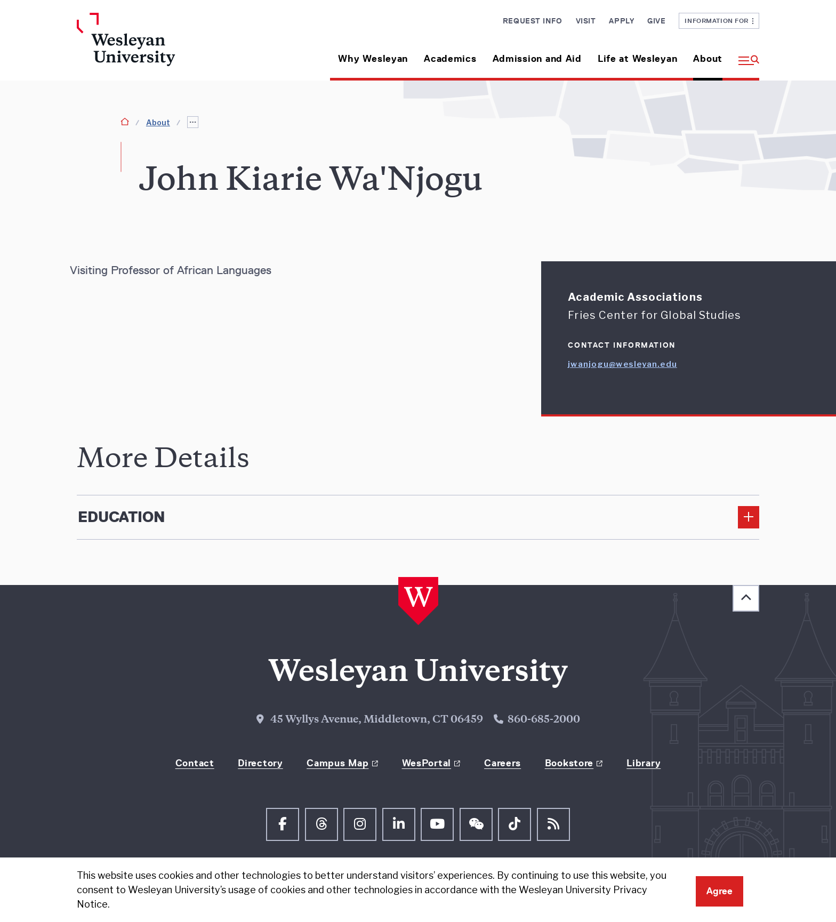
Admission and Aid (537, 59)
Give (656, 21)
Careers (502, 763)
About (707, 59)
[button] (744, 55)
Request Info (532, 21)
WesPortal (426, 763)
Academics (450, 59)
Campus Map (337, 763)
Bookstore (569, 763)
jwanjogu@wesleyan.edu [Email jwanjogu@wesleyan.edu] (622, 364)
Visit (586, 21)
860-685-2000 (544, 720)
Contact (194, 763)
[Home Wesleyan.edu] (157, 47)
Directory (260, 763)
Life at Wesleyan (638, 59)
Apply (621, 21)
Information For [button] (719, 20)
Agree (719, 891)
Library (643, 763)
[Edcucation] (418, 517)
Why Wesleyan (373, 59)
